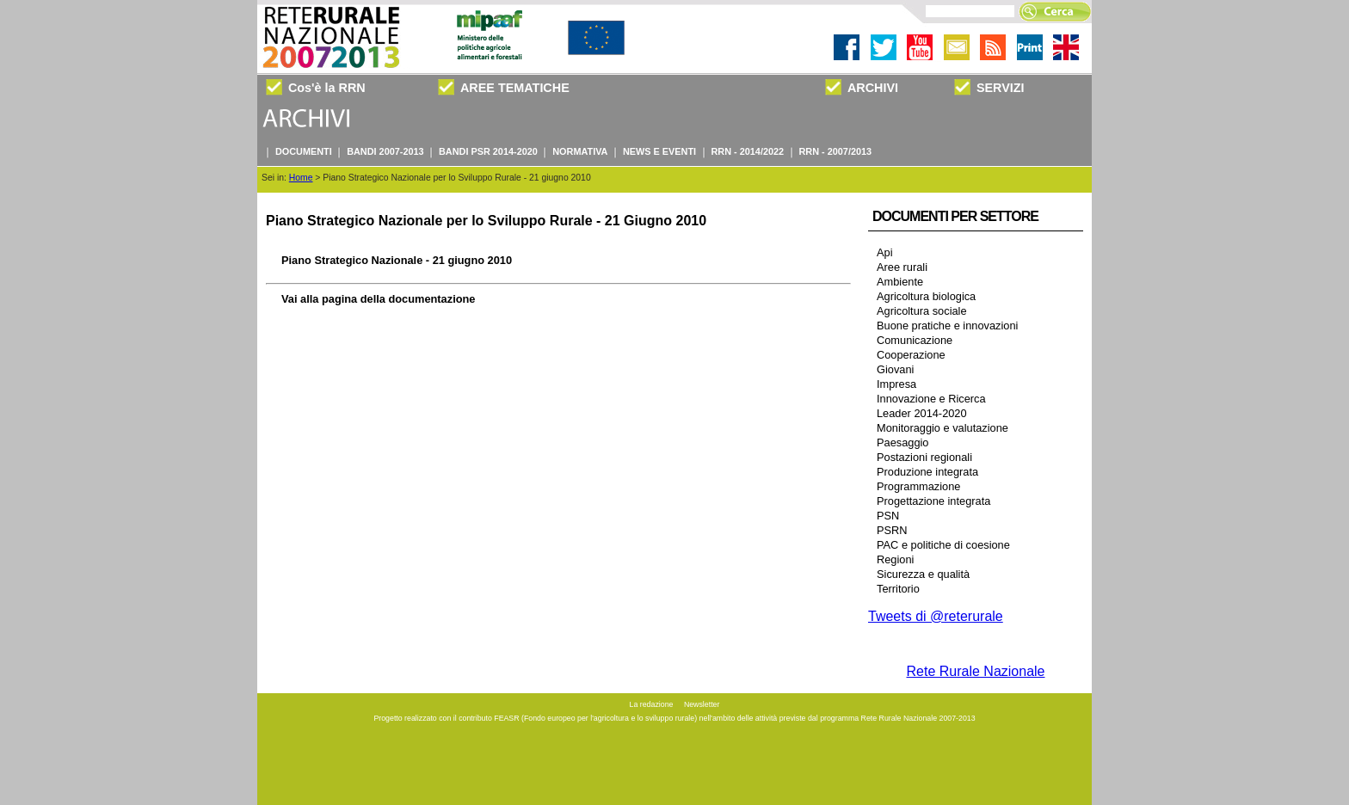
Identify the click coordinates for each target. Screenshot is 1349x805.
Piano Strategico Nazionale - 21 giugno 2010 (396, 260)
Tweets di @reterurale (935, 616)
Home (301, 177)
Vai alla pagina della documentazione (378, 298)
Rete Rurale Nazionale (976, 671)
